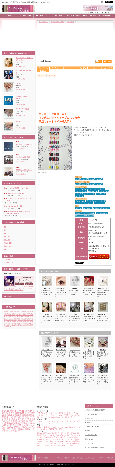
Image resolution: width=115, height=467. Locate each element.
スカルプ (60, 421)
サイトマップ (89, 443)
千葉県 (26, 318)
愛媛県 (8, 326)
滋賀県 (7, 311)
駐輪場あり (48, 427)
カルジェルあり (55, 445)
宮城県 (21, 320)
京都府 (25, 313)
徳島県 (26, 323)
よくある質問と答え (91, 435)
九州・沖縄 (7, 236)
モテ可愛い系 (67, 415)
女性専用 (48, 429)
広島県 (27, 320)
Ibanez (18, 122)
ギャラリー (56, 68)
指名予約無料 (72, 435)
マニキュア (41, 423)
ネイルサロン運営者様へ (42, 458)
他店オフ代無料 (67, 437)
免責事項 (88, 430)
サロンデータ (43, 68)
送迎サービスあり (68, 445)
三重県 (9, 320)
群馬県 (15, 325)
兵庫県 (25, 421)
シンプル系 (43, 417)
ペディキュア (50, 423)
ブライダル (41, 413)
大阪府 (20, 419)
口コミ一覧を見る (21, 148)
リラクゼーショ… (61, 288)
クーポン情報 (81, 68)
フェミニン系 (52, 417)
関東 (5, 227)
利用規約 (88, 422)
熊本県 (21, 318)
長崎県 (15, 318)
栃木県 (9, 323)
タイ (20, 313)
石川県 (9, 315)
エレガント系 (62, 417)
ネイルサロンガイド (58, 464)
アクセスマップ (68, 68)
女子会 (39, 415)
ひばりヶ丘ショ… (61, 314)
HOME (10, 15)
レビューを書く (106, 68)
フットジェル (51, 421)
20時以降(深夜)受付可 (55, 433)
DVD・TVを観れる (66, 427)
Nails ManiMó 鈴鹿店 (22, 109)
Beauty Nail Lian (61, 350)
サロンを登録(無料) (104, 15)
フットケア (76, 421)
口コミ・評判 (57, 15)
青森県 (25, 315)
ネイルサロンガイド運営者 (61, 458)
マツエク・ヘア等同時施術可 (69, 443)
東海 (5, 233)
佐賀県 (14, 315)
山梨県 (16, 321)
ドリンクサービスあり (65, 439)
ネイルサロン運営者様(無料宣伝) (95, 410)
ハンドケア (68, 421)
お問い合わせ (89, 439)
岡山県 (27, 316)
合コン (76, 413)
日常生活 (65, 413)
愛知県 (15, 316)
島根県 (20, 315)
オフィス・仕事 (56, 413)
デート (71, 413)
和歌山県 (6, 429)
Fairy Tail (47, 288)
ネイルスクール (8, 262)
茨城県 (10, 321)
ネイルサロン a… (103, 375)
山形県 (9, 325)
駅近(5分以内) (42, 433)
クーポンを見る (20, 66)
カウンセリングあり (49, 439)
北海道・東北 (8, 246)
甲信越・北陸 (8, 243)
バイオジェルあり (43, 445)
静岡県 (9, 415)
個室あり (40, 427)
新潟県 (15, 320)
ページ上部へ (113, 395)
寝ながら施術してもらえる (53, 441)
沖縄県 (10, 431)
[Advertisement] (19, 34)
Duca (75, 314)
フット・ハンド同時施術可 (48, 443)
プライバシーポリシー (92, 426)
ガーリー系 (71, 417)
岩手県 (9, 318)
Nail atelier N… (89, 288)
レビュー (94, 68)
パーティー (46, 415)
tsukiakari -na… (75, 350)
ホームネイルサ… (89, 314)
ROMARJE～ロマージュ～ (24, 170)
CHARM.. (75, 288)
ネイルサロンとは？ (91, 414)
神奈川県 (13, 417)
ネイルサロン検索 (25, 15)
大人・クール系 (56, 415)
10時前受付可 (68, 433)
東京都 (14, 313)
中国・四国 (7, 240)
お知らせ (43, 71)
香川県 (21, 325)
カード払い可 (49, 435)
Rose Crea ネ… (103, 288)
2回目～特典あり (61, 435)
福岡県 (25, 311)
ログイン (86, 12)
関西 (5, 230)
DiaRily (47, 314)
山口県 (31, 423)
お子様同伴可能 (47, 437)
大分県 (27, 321)
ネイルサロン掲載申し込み (105, 458)
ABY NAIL (103, 350)
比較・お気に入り (41, 15)
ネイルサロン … (61, 375)
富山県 (30, 311)
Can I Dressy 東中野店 (23, 157)
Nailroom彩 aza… (47, 350)
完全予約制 (58, 437)
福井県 (21, 316)
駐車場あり (56, 427)
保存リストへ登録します (107, 62)
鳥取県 (12, 311)
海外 (5, 249)
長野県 (15, 323)
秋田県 (21, 321)
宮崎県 (21, 323)
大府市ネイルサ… (47, 375)
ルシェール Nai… (75, 375)
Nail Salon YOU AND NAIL (24, 144)
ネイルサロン (8, 259)
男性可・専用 (57, 429)
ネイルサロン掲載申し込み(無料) (95, 447)
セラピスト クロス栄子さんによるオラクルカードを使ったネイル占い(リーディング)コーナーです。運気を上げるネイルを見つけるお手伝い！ (19, 287)
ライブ (47, 413)
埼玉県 (9, 316)
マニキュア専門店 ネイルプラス (18, 188)
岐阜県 (18, 311)
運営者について (90, 418)
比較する (98, 61)
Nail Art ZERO (89, 375)
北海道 (7, 313)
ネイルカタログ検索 (73, 15)
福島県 (27, 325)
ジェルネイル (42, 421)
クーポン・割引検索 (89, 15)
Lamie (18, 83)
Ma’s (89, 350)
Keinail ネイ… (103, 314)
